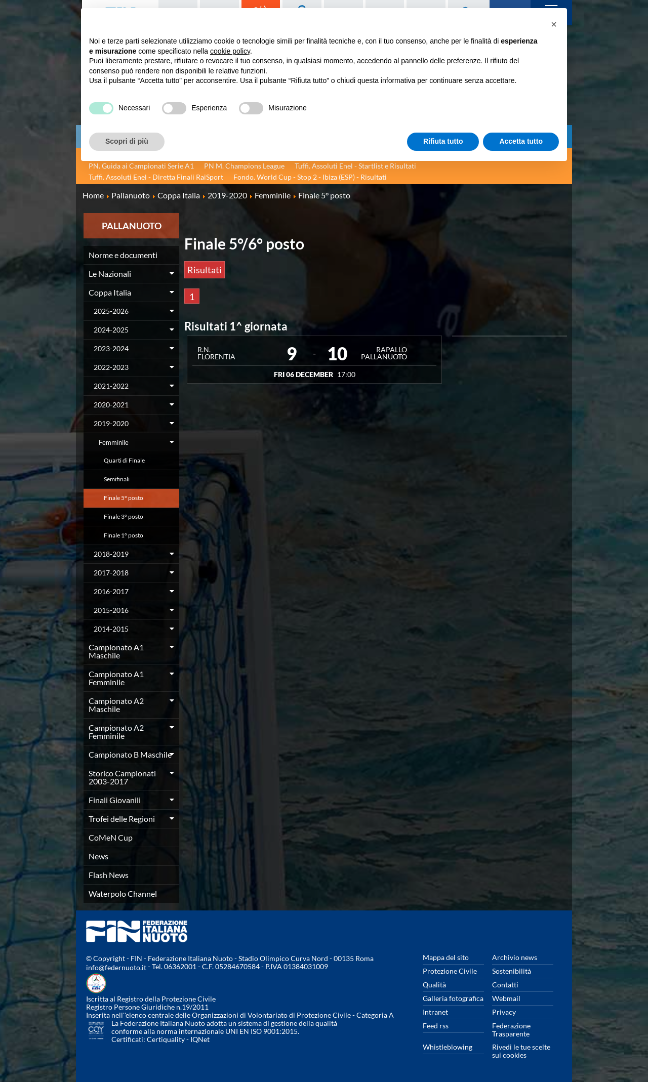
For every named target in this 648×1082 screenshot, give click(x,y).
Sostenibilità (511, 971)
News (98, 856)
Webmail (506, 998)
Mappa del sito (446, 957)
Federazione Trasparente (511, 1029)
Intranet (435, 1012)
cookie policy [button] (230, 51)
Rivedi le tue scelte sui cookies (521, 1051)
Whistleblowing (447, 1047)
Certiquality (166, 1039)
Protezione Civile (450, 971)
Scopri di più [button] (126, 141)
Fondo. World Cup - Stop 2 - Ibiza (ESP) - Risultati (310, 177)
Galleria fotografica (453, 998)
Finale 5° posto (123, 498)
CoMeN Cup (111, 837)
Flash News (109, 875)
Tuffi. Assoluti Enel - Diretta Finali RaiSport (156, 177)
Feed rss (436, 1025)
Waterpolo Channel (123, 893)
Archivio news (514, 957)
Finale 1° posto (123, 535)
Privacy (504, 1012)
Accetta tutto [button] (521, 141)
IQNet (200, 1039)
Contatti (505, 984)
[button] (554, 24)
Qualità (434, 984)
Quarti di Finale (124, 460)
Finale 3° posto (123, 516)
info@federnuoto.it (116, 967)
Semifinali (117, 479)
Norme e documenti (123, 255)
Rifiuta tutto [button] (443, 141)
